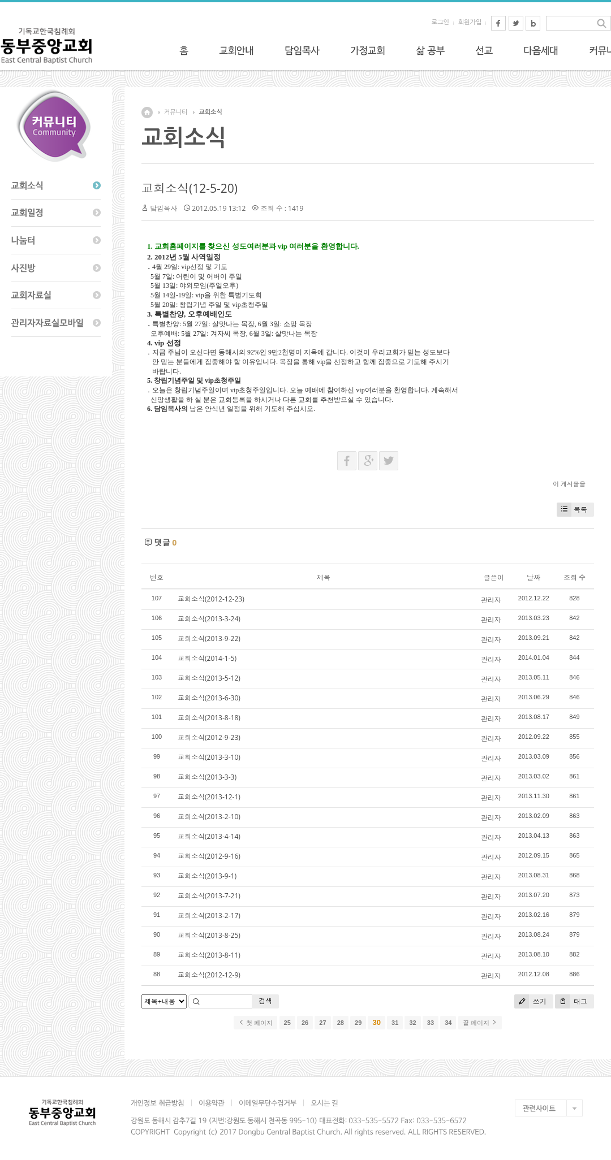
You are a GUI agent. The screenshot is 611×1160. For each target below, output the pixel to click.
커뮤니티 (175, 112)
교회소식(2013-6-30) (209, 698)
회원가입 (469, 22)
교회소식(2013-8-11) (209, 955)
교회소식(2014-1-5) (207, 658)
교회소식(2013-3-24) (209, 619)
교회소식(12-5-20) (189, 188)
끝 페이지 (480, 1022)
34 (448, 1022)
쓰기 (530, 1001)
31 (394, 1022)
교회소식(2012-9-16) (209, 856)
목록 (572, 510)
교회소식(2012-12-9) (209, 975)
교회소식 (210, 112)
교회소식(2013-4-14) (209, 836)
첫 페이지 (255, 1022)
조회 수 (574, 577)
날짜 (533, 577)
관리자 (491, 600)
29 (358, 1022)
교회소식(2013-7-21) (209, 896)
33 (430, 1022)
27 (322, 1022)
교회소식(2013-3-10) (209, 757)
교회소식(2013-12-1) (209, 797)
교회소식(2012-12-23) (211, 599)
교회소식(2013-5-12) (209, 678)
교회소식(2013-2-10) (209, 816)
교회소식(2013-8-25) (209, 935)
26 (305, 1022)
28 (340, 1022)
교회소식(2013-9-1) (207, 876)
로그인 (440, 22)
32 (412, 1022)
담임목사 (163, 208)
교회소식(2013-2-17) (209, 915)
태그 (571, 1001)
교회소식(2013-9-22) (209, 638)
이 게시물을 (569, 483)
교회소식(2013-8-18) (209, 717)
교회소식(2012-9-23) (209, 737)
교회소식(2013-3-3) (207, 777)
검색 (265, 1001)
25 (287, 1022)
